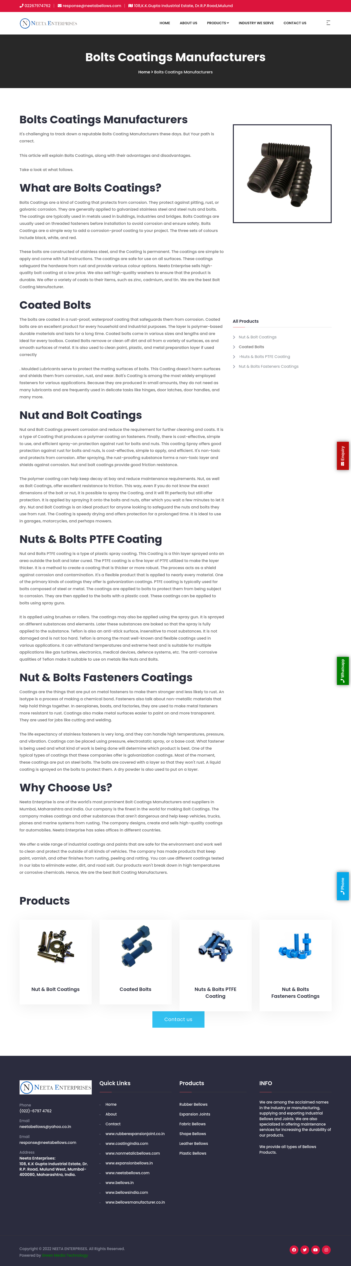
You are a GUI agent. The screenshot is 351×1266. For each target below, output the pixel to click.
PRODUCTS (218, 23)
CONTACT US (294, 23)
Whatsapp (343, 671)
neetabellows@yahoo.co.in (46, 1124)
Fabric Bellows (193, 1121)
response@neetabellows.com (92, 6)
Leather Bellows (194, 1141)
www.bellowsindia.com (127, 1190)
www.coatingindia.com (127, 1141)
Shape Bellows (193, 1131)
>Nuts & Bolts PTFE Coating (264, 357)
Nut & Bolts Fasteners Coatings (269, 367)
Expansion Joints (195, 1111)
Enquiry (343, 456)
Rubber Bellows (194, 1102)
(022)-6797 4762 (36, 1108)
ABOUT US (188, 23)
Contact (113, 1121)
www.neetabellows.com (128, 1170)
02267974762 (38, 6)
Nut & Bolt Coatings (258, 337)
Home (144, 72)
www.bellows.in (120, 1180)
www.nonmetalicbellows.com (133, 1150)
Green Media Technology (65, 1252)
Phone (343, 886)
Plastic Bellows (193, 1150)
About (111, 1111)
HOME (165, 23)
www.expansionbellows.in (129, 1160)
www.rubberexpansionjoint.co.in (135, 1131)
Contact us (178, 1020)
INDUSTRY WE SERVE (256, 23)
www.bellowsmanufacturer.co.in (135, 1199)
